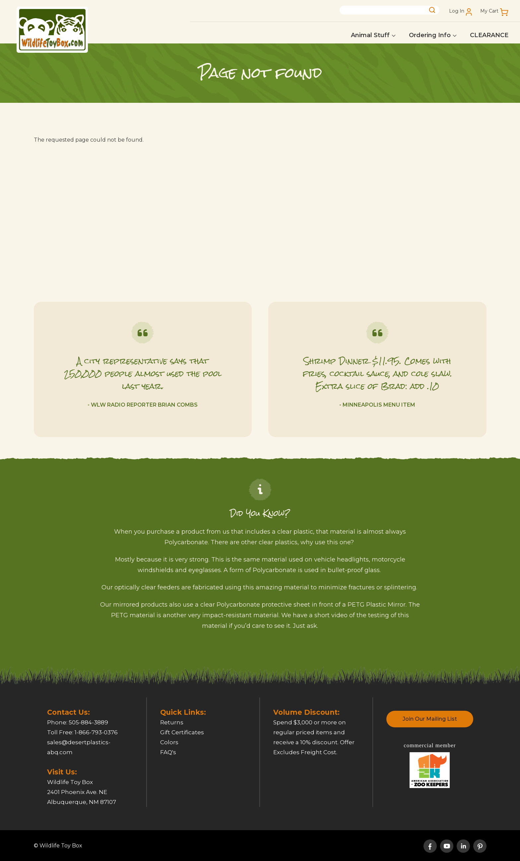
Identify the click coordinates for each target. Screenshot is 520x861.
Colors (169, 742)
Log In (456, 11)
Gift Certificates (182, 732)
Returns (171, 722)
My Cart (489, 11)
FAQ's (168, 752)
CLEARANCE (489, 35)
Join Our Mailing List (430, 719)
